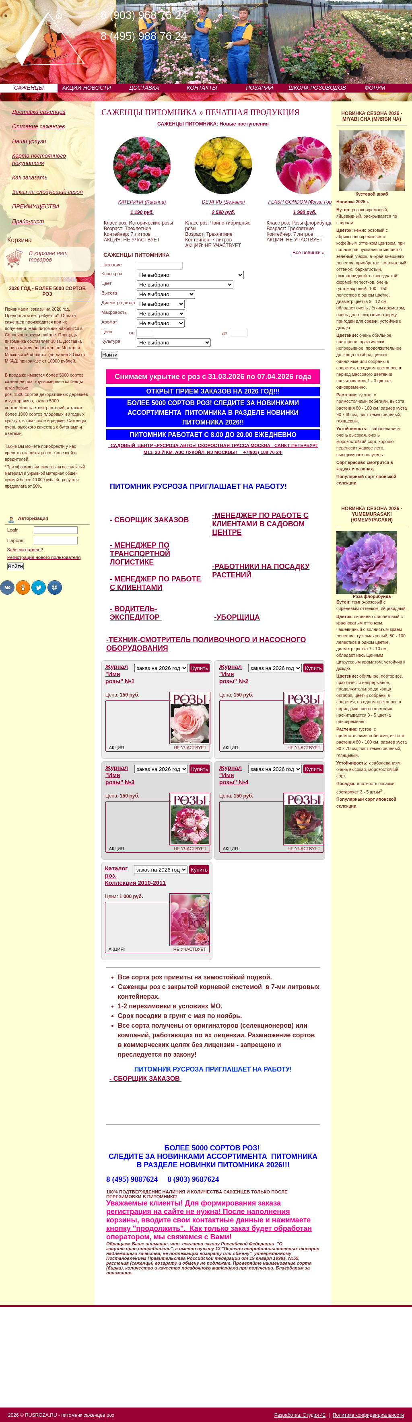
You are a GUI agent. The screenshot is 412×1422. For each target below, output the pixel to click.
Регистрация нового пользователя (44, 557)
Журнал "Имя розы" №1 (120, 674)
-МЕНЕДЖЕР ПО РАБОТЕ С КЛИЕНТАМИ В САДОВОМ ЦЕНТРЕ (260, 523)
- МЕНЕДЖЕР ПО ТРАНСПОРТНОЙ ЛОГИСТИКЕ (140, 553)
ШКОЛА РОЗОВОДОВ (317, 87)
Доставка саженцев (39, 112)
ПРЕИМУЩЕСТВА (36, 206)
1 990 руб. (304, 212)
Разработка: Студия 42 (299, 1415)
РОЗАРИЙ (259, 87)
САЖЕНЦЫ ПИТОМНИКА (149, 112)
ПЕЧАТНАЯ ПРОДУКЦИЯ (252, 112)
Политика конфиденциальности (368, 1415)
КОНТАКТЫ (202, 87)
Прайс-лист (28, 221)
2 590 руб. (223, 212)
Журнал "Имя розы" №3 (120, 775)
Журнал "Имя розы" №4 (234, 775)
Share (7, 587)
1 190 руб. (142, 212)
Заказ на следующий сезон (47, 192)
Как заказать (29, 177)
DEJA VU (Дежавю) (223, 202)
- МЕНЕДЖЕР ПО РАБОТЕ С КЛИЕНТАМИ (155, 583)
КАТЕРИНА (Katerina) (142, 202)
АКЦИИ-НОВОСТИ (86, 87)
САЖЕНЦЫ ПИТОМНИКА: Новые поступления (213, 124)
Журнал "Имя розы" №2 (234, 674)
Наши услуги (29, 141)
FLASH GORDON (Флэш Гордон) (305, 202)
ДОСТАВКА (144, 87)
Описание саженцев (38, 126)
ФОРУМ (375, 87)
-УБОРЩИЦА (237, 617)
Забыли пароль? (25, 549)
